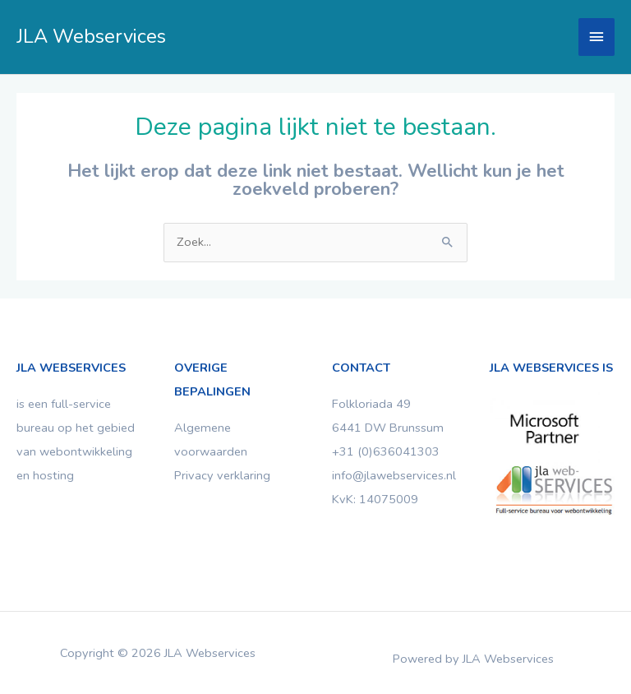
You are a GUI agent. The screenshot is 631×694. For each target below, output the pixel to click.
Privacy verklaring (222, 475)
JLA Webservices (91, 36)
